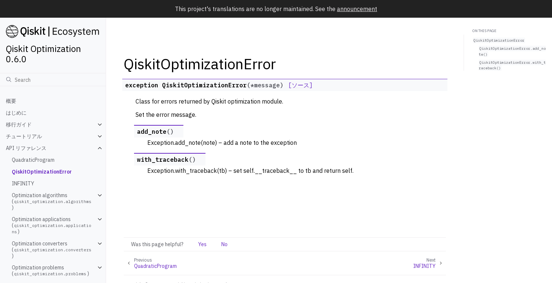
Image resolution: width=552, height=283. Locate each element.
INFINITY (23, 183)
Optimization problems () (50, 270)
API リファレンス (26, 148)
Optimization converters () (52, 249)
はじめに (16, 112)
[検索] (53, 79)
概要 (11, 101)
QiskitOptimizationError (42, 171)
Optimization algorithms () (52, 201)
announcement (357, 9)
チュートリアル (24, 136)
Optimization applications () (51, 225)
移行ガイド (19, 124)
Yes (202, 244)
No (224, 244)
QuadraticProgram (33, 160)
